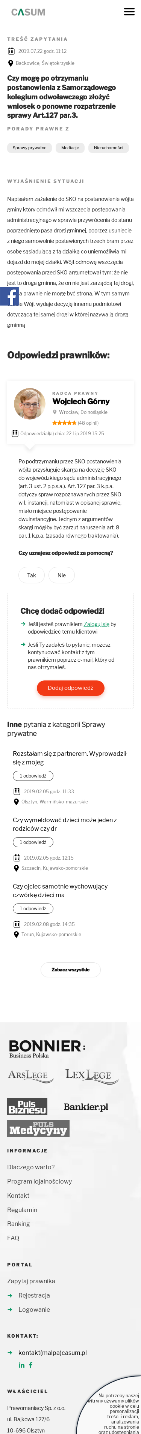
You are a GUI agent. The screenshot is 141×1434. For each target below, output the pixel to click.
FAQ (13, 1238)
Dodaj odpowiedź (70, 688)
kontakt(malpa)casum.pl (52, 1352)
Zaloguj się (96, 624)
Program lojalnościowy (39, 1181)
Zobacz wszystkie (70, 969)
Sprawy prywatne (29, 147)
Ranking (18, 1223)
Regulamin (22, 1210)
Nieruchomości (108, 147)
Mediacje (70, 147)
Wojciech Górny (80, 401)
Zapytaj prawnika (31, 1281)
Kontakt (18, 1195)
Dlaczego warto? (31, 1167)
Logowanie (34, 1309)
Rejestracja (34, 1295)
